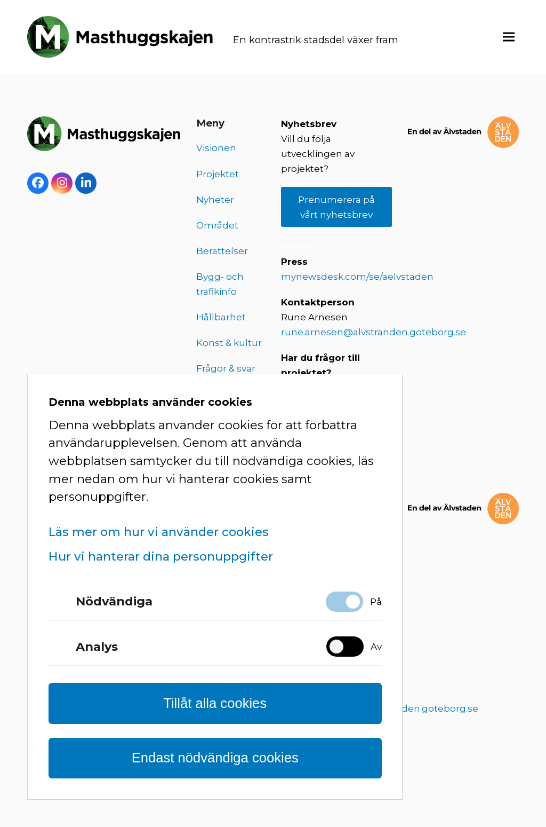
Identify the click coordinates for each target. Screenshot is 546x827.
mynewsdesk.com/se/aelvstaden (357, 277)
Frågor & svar (225, 369)
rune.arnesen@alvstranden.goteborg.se (373, 333)
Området (217, 225)
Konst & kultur (229, 343)
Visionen (216, 149)
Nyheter (215, 200)
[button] (509, 37)
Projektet (217, 174)
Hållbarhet (221, 317)
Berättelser (222, 251)
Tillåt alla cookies (215, 703)
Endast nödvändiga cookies (215, 757)
